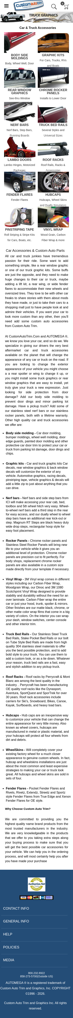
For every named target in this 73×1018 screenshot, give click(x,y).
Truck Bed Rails (53, 125)
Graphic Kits (53, 55)
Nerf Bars (20, 125)
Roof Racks (53, 159)
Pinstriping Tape (19, 229)
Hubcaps (53, 194)
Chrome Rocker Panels (53, 92)
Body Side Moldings (19, 57)
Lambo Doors (19, 159)
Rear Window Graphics (19, 92)
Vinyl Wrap (53, 229)
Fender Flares (19, 194)
